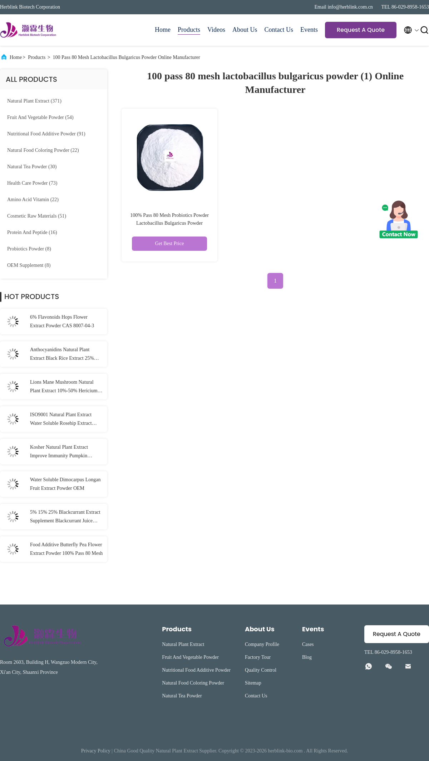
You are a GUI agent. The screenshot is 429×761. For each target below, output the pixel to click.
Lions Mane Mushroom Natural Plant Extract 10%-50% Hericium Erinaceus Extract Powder (64, 387)
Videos (216, 29)
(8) (29, 249)
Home (163, 29)
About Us (244, 29)
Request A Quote (361, 30)
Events (309, 29)
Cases (308, 644)
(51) (36, 216)
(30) (31, 166)
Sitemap (253, 683)
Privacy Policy (95, 750)
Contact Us (279, 29)
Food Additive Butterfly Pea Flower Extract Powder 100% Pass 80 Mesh (66, 549)
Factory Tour (258, 657)
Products (189, 29)
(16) (32, 232)
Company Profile (262, 644)
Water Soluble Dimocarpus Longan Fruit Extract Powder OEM (65, 484)
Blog (307, 657)
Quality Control (260, 670)
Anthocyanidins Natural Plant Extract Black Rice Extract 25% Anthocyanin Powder (62, 355)
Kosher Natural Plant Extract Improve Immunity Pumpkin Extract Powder (59, 452)
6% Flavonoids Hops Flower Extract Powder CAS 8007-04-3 (62, 321)
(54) (40, 117)
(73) (32, 183)
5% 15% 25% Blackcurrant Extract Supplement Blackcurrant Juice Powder (65, 517)
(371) (34, 101)
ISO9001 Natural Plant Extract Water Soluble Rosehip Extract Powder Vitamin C (61, 420)
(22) (43, 150)
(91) (46, 133)
